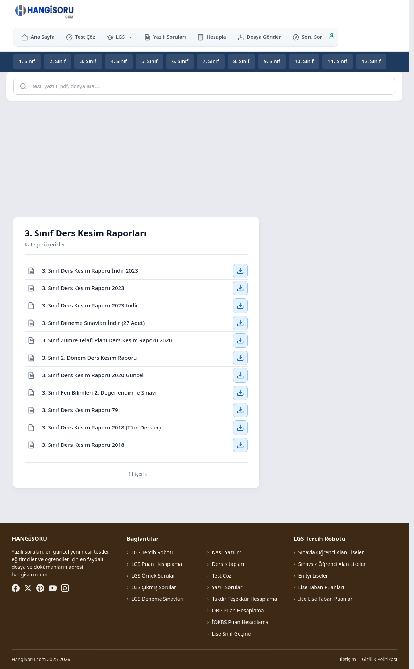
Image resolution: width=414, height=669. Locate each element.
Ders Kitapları (228, 563)
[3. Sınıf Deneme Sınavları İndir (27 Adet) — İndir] (240, 322)
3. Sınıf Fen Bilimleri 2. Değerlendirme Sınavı (99, 392)
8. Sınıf (241, 61)
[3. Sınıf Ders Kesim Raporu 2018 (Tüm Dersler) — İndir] (240, 427)
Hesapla (211, 36)
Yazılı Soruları (165, 36)
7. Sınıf (211, 61)
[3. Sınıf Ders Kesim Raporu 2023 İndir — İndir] (240, 305)
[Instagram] (65, 588)
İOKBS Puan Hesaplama (240, 622)
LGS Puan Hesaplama (156, 563)
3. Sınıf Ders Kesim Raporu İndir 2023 (90, 270)
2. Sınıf (58, 61)
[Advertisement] (207, 157)
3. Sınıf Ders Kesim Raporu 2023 (83, 287)
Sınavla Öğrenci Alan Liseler (331, 552)
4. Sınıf (119, 61)
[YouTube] (53, 588)
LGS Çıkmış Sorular (153, 587)
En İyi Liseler (313, 575)
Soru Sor (307, 36)
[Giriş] (331, 37)
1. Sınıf (27, 61)
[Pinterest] (40, 588)
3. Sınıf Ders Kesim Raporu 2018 (83, 444)
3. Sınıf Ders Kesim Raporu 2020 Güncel (93, 374)
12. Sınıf (371, 61)
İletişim (348, 659)
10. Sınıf (304, 61)
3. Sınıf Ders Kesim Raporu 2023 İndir (90, 305)
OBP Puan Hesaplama (238, 610)
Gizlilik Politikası (379, 659)
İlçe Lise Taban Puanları (326, 598)
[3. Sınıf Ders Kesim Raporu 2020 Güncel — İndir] (240, 375)
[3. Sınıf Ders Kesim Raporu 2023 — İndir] (240, 288)
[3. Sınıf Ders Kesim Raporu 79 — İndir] (240, 410)
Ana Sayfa (37, 36)
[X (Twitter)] (28, 588)
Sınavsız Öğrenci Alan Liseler (332, 563)
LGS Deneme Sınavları (157, 598)
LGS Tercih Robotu (152, 552)
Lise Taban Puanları (321, 587)
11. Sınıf (337, 61)
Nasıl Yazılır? (226, 552)
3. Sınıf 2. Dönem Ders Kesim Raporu (89, 357)
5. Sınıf (149, 61)
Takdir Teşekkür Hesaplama (244, 598)
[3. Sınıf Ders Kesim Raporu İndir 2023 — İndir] (240, 270)
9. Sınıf (272, 61)
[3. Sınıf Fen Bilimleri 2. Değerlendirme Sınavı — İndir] (240, 392)
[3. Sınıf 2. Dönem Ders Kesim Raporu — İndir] (240, 357)
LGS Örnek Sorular (153, 575)
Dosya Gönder (259, 36)
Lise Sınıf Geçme (231, 633)
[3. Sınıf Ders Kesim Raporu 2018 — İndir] (240, 445)
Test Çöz (80, 36)
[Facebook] (16, 588)
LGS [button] (120, 36)
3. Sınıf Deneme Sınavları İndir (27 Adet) (93, 322)
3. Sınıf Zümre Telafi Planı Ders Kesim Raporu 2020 (107, 339)
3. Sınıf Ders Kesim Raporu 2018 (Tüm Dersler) (101, 427)
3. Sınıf (88, 61)
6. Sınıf (180, 61)
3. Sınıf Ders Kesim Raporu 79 (80, 409)
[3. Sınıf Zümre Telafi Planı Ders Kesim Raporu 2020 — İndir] (240, 340)
